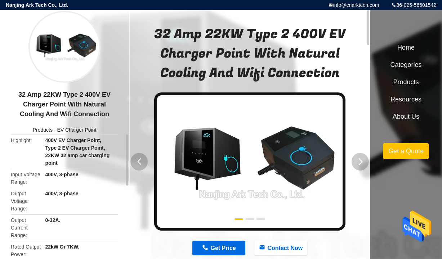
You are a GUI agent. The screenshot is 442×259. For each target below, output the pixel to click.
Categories (405, 64)
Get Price (223, 248)
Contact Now (285, 248)
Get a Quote (406, 151)
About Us (406, 116)
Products (43, 130)
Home (406, 47)
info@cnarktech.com (356, 5)
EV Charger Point (76, 130)
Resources (405, 99)
